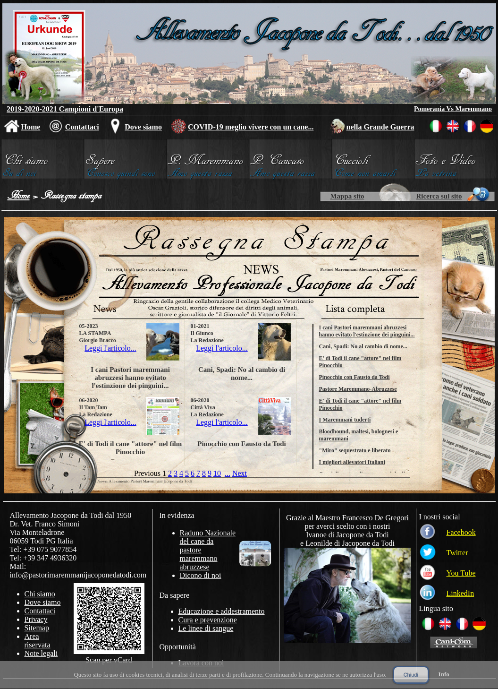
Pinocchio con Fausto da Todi (354, 377)
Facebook (461, 532)
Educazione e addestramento (221, 611)
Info (444, 674)
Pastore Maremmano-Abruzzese (358, 389)
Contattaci (82, 127)
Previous (147, 473)
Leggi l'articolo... (110, 348)
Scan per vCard (108, 660)
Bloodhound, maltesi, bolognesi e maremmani (358, 435)
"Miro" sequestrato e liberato (355, 450)
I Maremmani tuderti (345, 419)
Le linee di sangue (206, 628)
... (227, 473)
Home (31, 127)
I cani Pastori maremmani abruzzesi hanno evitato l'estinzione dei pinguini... (367, 331)
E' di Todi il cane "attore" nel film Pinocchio (360, 362)
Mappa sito (347, 196)
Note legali (41, 653)
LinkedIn (460, 593)
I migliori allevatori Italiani (352, 462)
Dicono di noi (200, 575)
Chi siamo (40, 594)
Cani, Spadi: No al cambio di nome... (363, 346)
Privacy (36, 619)
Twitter (457, 553)
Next (239, 473)
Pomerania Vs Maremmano (453, 108)
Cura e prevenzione (207, 620)
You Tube (461, 573)
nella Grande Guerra (380, 127)
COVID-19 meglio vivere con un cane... (250, 127)
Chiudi (411, 675)
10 (217, 473)
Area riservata (38, 640)
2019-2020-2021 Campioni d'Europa (65, 109)
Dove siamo (143, 127)
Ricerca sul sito (439, 196)
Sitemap (37, 628)
